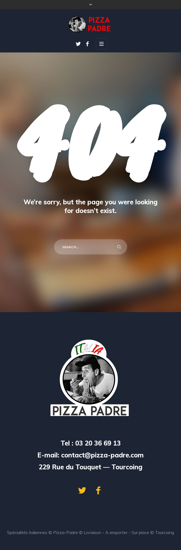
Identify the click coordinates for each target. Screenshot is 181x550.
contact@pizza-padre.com (102, 455)
